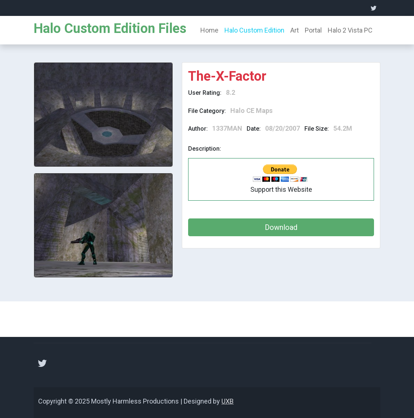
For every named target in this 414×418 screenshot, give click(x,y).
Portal (313, 30)
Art (294, 30)
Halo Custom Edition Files (110, 28)
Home (209, 30)
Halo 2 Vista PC (350, 30)
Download (281, 227)
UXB (227, 401)
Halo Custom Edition (254, 30)
